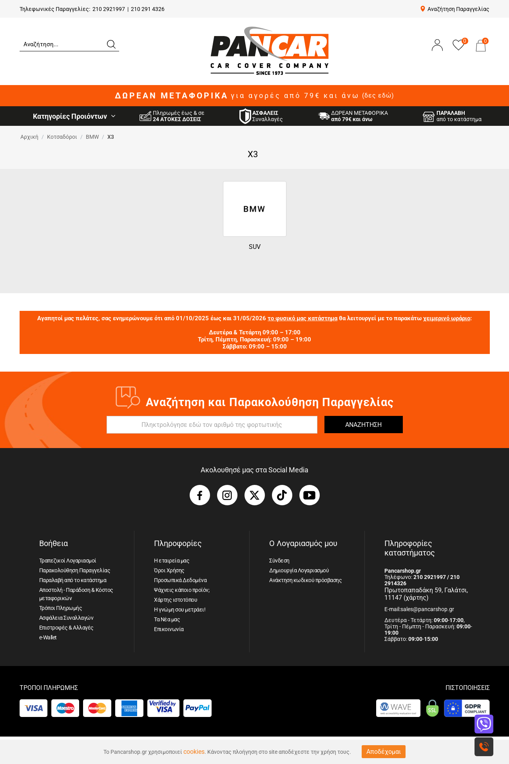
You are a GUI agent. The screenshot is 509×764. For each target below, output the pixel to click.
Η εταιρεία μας (171, 560)
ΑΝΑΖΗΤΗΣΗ (363, 424)
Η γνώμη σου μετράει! (179, 609)
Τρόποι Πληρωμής (60, 608)
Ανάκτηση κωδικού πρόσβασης (305, 580)
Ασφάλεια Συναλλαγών (66, 618)
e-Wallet (48, 637)
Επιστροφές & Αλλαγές (66, 627)
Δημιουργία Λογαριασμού (299, 570)
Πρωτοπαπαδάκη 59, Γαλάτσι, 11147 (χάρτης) (426, 593)
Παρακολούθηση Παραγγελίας (74, 570)
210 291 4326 (148, 9)
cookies (194, 751)
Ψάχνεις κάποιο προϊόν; (181, 590)
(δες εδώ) (378, 96)
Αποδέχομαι (383, 751)
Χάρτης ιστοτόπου (175, 600)
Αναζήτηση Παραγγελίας (458, 9)
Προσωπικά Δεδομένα (180, 580)
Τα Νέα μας (167, 619)
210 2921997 (108, 9)
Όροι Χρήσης (169, 570)
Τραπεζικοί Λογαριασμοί (67, 560)
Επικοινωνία (169, 629)
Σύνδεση (279, 560)
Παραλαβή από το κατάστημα (73, 580)
